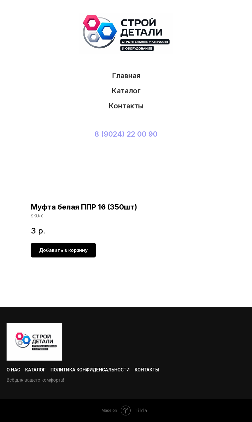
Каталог (126, 90)
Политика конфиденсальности (90, 369)
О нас (13, 369)
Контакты (126, 105)
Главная (126, 75)
